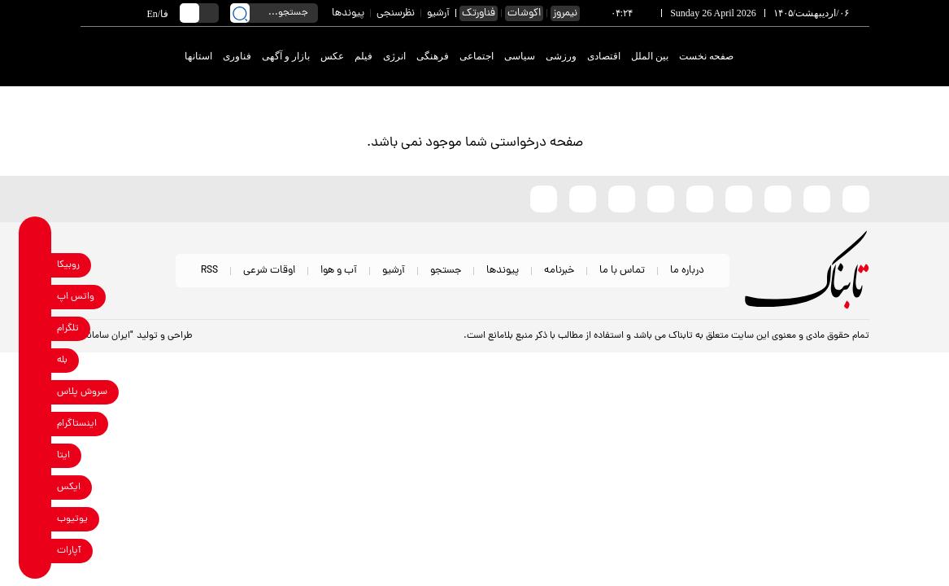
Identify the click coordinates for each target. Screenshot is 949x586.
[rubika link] (35, 265)
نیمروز (565, 13)
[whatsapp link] (35, 296)
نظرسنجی (396, 13)
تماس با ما (622, 270)
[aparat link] (35, 550)
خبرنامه (559, 270)
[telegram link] (35, 328)
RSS (209, 270)
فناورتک (478, 13)
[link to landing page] (810, 56)
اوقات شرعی (269, 270)
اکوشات (524, 13)
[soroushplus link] (35, 392)
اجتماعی (476, 56)
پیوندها (348, 13)
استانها (198, 56)
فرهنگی (432, 56)
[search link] (240, 13)
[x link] (35, 487)
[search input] (274, 13)
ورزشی (561, 56)
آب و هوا (338, 270)
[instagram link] (35, 423)
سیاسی (519, 56)
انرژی (394, 56)
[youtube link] (35, 519)
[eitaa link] (35, 455)
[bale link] (35, 360)
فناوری (237, 56)
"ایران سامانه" (107, 336)
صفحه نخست (706, 56)
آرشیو (438, 13)
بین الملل (649, 56)
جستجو (445, 270)
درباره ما (687, 270)
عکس (332, 56)
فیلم (363, 56)
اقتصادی (603, 56)
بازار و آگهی (286, 56)
